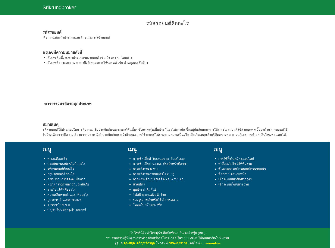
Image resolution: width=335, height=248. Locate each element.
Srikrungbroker (59, 7)
